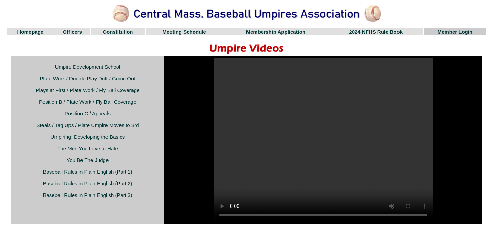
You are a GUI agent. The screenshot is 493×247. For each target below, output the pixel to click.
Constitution (118, 32)
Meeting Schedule (184, 32)
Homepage (30, 32)
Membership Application (276, 32)
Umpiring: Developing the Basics (88, 137)
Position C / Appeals (88, 113)
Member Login (455, 32)
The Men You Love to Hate (87, 148)
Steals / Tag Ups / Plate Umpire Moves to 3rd (87, 125)
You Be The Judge (88, 160)
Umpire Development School (88, 67)
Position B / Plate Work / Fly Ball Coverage (87, 102)
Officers (72, 32)
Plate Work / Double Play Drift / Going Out (87, 78)
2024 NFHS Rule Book (376, 32)
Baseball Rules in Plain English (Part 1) (87, 172)
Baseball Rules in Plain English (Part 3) (87, 195)
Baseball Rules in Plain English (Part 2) (87, 183)
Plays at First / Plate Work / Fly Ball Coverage (87, 90)
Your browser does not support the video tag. (323, 140)
